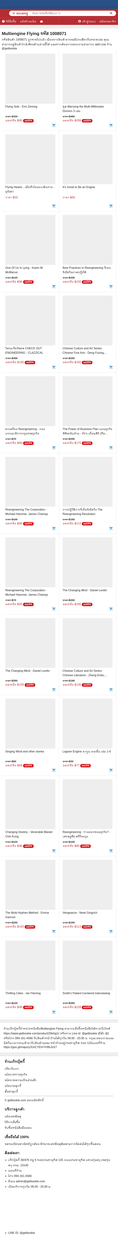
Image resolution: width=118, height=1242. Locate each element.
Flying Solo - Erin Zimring (21, 106)
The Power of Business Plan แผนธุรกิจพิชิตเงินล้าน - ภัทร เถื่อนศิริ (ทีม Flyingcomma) (87, 433)
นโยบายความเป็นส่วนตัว (20, 1080)
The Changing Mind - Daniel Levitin (85, 590)
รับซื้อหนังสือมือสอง (18, 1127)
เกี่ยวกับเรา (12, 1068)
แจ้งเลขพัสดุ (13, 1116)
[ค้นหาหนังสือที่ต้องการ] (111, 13)
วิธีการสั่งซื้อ (12, 1122)
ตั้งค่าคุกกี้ (11, 1091)
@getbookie (27, 1232)
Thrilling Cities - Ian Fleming (23, 993)
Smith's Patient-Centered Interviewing (86, 993)
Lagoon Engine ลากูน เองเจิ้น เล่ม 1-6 (87, 751)
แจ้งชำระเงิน (28, 21)
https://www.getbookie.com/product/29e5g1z (31, 1033)
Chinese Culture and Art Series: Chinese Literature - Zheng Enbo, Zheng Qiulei (84, 675)
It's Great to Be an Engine (79, 187)
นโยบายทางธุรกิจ (16, 1074)
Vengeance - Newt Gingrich (80, 912)
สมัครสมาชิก (107, 21)
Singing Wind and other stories (24, 751)
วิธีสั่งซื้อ (9, 21)
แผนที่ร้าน (15, 1170)
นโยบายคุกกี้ (13, 1085)
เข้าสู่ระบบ (87, 21)
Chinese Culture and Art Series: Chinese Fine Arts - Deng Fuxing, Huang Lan (84, 353)
